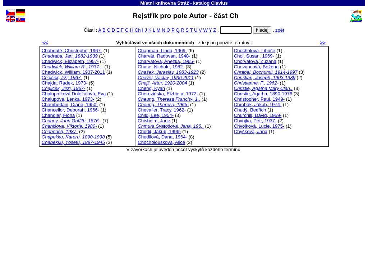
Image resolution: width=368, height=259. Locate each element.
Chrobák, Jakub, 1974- (258, 104)
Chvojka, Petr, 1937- (255, 120)
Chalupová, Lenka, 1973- (68, 99)
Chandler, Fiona (58, 115)
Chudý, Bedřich (250, 110)
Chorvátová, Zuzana (255, 61)
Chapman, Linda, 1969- (162, 50)
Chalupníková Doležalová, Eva (74, 93)
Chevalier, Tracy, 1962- (162, 110)
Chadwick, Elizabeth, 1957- (70, 61)
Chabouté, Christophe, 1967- (72, 50)
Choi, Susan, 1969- (254, 56)
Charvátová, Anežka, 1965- (166, 61)
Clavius (219, 3)
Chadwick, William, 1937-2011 (73, 72)
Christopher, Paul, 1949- (259, 99)
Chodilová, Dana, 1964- (162, 137)
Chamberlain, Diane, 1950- (70, 104)
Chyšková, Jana (250, 131)
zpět (279, 30)
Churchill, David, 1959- (258, 115)
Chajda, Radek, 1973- (65, 83)
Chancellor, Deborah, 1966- (70, 110)
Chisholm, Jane (154, 120)
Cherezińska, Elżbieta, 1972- (168, 93)
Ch (138, 30)
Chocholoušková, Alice (161, 142)
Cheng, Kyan (151, 88)
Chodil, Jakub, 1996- (159, 131)
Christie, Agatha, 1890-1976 (263, 93)
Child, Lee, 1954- (156, 115)
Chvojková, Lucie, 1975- (259, 126)
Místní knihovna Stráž (164, 3)
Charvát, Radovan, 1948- (164, 56)
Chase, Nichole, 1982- (161, 66)
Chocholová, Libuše (254, 50)
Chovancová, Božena (256, 66)
